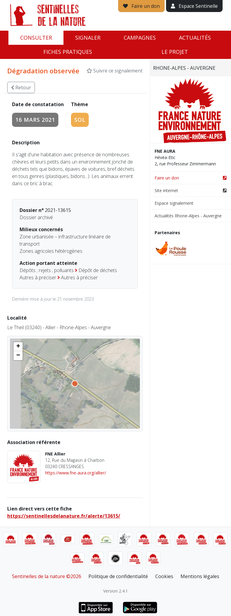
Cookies (164, 576)
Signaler (87, 37)
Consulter (36, 37)
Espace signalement (174, 203)
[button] (18, 346)
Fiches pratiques (67, 51)
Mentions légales (199, 576)
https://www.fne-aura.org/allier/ (75, 473)
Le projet (175, 51)
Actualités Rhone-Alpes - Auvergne (188, 216)
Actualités (195, 37)
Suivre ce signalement (115, 70)
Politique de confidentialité (118, 576)
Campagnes (140, 37)
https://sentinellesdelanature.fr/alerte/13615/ (63, 516)
